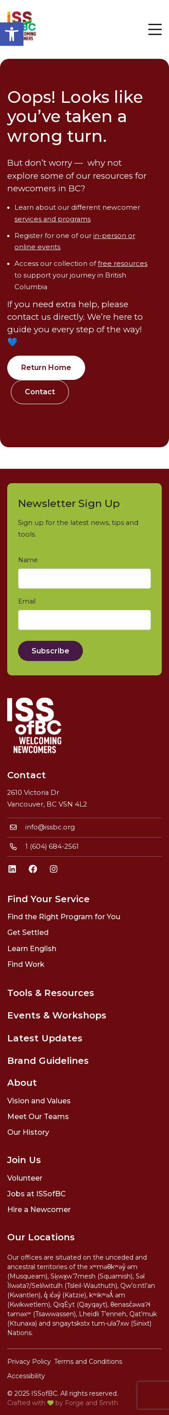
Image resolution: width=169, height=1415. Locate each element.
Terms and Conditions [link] (88, 1362)
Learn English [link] (31, 948)
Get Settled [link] (28, 932)
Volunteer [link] (24, 1178)
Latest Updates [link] (44, 1038)
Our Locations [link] (41, 1237)
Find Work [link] (26, 964)
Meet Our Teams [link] (38, 1116)
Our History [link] (28, 1132)
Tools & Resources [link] (50, 992)
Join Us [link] (24, 1160)
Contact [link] (40, 392)
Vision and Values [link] (39, 1101)
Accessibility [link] (26, 1376)
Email (28, 601)
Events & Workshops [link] (56, 1015)
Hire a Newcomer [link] (39, 1209)
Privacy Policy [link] (29, 1362)
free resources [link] (122, 264)
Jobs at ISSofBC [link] (36, 1194)
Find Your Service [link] (48, 899)
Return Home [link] (46, 367)
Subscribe (50, 651)
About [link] (22, 1082)
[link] (11, 34)
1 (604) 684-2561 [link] (52, 846)
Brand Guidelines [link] (48, 1060)
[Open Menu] (155, 29)
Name (29, 560)
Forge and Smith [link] (91, 1403)
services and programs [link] (52, 219)
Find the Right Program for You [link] (63, 916)
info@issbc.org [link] (50, 827)
